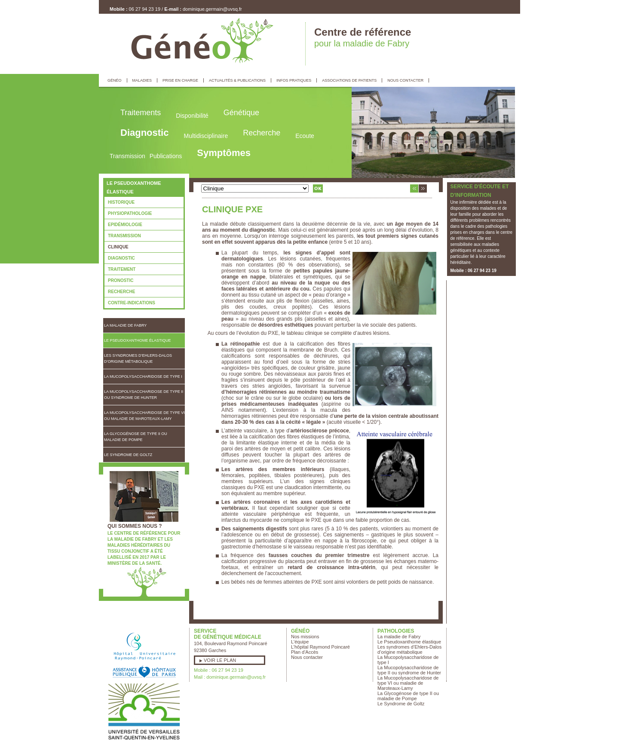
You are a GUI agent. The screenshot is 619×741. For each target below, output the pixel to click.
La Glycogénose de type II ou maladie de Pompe (135, 437)
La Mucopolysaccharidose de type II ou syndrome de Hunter (143, 394)
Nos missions (305, 636)
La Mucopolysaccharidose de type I (143, 376)
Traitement (121, 269)
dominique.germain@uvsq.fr (212, 9)
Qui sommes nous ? (134, 526)
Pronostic (120, 280)
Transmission (124, 235)
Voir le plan (220, 660)
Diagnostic (121, 258)
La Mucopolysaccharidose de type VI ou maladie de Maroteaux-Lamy (144, 415)
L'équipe (300, 641)
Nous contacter (307, 657)
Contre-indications (131, 302)
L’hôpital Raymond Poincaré (320, 646)
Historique (121, 202)
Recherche (121, 291)
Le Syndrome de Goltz (128, 455)
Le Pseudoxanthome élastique (137, 340)
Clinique (118, 247)
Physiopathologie (130, 213)
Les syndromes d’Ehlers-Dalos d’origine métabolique (138, 358)
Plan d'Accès (304, 652)
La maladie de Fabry (125, 325)
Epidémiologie (125, 224)
